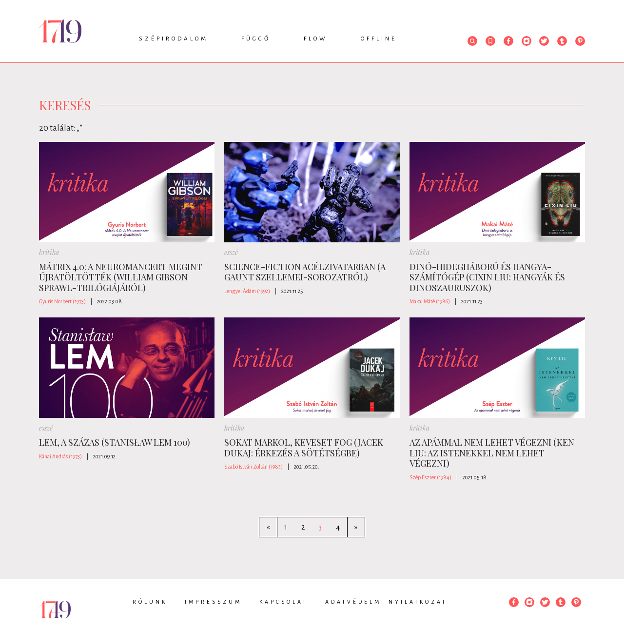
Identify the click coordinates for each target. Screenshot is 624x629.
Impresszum (213, 602)
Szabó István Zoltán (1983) (253, 467)
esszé (231, 252)
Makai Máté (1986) (430, 301)
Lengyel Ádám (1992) (247, 291)
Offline (379, 39)
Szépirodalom (173, 39)
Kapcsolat (283, 602)
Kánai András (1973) (60, 456)
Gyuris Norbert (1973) (62, 301)
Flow (316, 39)
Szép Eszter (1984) (430, 477)
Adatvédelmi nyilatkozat (386, 602)
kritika (49, 252)
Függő (256, 39)
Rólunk (150, 602)
